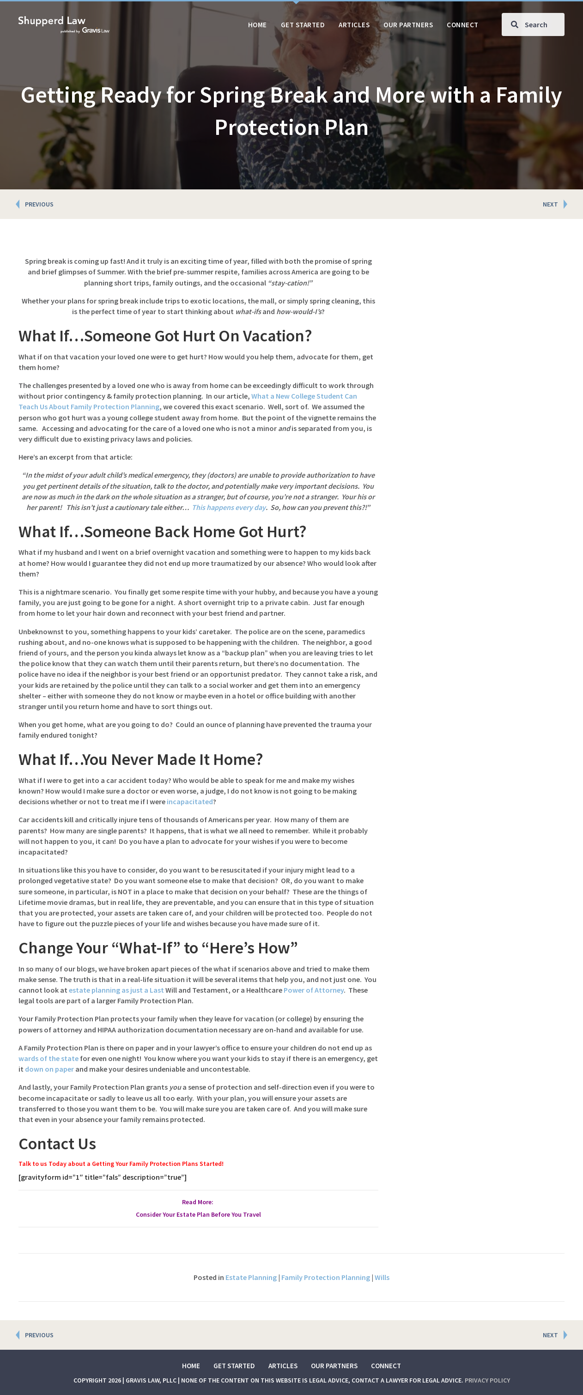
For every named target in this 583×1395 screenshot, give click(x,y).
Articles (283, 1365)
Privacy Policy (487, 1380)
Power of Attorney (314, 990)
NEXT (550, 204)
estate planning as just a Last (116, 990)
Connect (386, 1365)
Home (191, 1365)
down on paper (49, 1069)
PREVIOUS (39, 204)
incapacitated (190, 801)
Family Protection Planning (325, 1277)
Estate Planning (251, 1277)
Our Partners (334, 1365)
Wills (382, 1277)
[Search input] (533, 24)
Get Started (234, 1365)
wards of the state (48, 1058)
